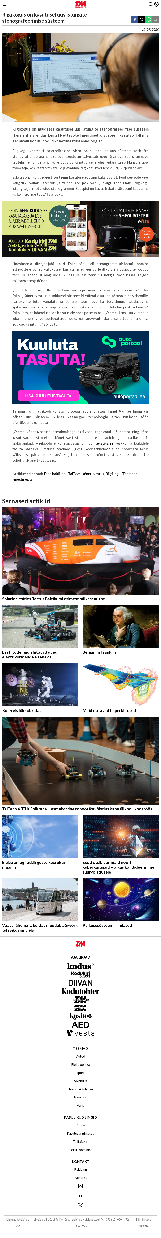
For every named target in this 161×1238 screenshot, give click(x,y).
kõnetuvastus (93, 473)
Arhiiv (80, 1125)
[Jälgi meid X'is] (80, 1206)
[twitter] (141, 20)
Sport (80, 1073)
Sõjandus (80, 1081)
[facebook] (134, 20)
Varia (80, 1105)
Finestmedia (22, 479)
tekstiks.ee (105, 443)
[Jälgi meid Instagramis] (80, 1186)
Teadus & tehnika (80, 1089)
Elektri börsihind (80, 1150)
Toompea (129, 473)
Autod (80, 1056)
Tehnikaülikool (54, 473)
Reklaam (80, 1169)
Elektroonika (80, 1064)
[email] (155, 20)
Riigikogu (113, 473)
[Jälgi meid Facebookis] (80, 1196)
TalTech (74, 473)
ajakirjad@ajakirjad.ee (85, 1219)
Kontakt (81, 1177)
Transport (80, 1097)
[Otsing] (150, 4)
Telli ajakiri (80, 1141)
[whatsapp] (148, 20)
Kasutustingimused (80, 1133)
